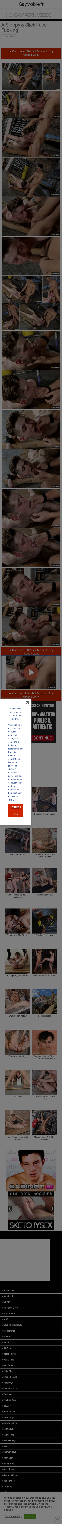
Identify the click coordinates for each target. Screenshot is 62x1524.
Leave (15, 814)
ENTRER (16, 807)
